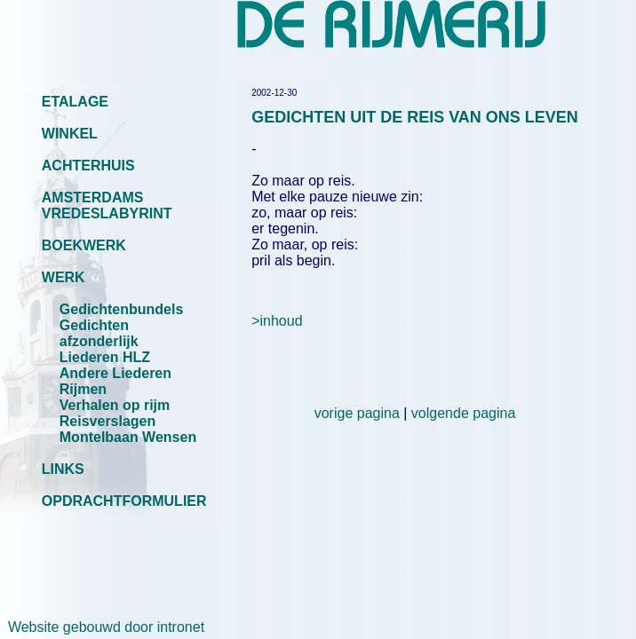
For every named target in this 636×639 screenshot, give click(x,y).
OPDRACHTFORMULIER (124, 501)
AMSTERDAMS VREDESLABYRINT (107, 205)
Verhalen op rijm (115, 405)
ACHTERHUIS (88, 165)
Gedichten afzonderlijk (99, 333)
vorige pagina (357, 413)
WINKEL (70, 133)
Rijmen (83, 389)
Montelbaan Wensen (128, 437)
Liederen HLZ (105, 357)
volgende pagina (463, 413)
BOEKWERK (84, 245)
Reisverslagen (108, 421)
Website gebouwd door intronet (102, 627)
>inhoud (276, 320)
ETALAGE (75, 101)
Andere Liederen (115, 373)
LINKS (63, 469)
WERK (63, 277)
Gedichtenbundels (122, 309)
